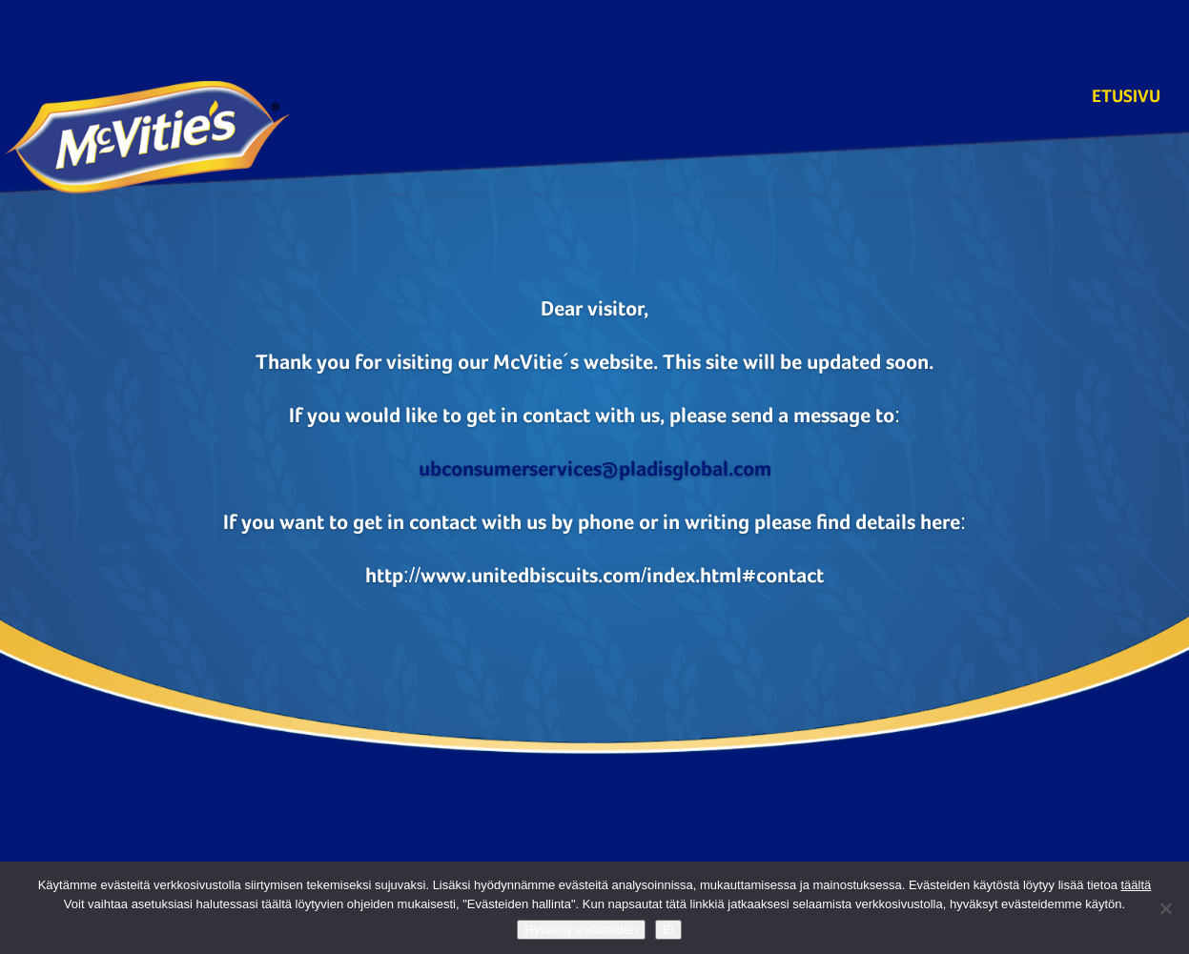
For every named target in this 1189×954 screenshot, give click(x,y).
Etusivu (1126, 99)
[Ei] (1165, 908)
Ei (668, 930)
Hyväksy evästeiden (581, 930)
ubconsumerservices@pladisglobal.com (595, 469)
